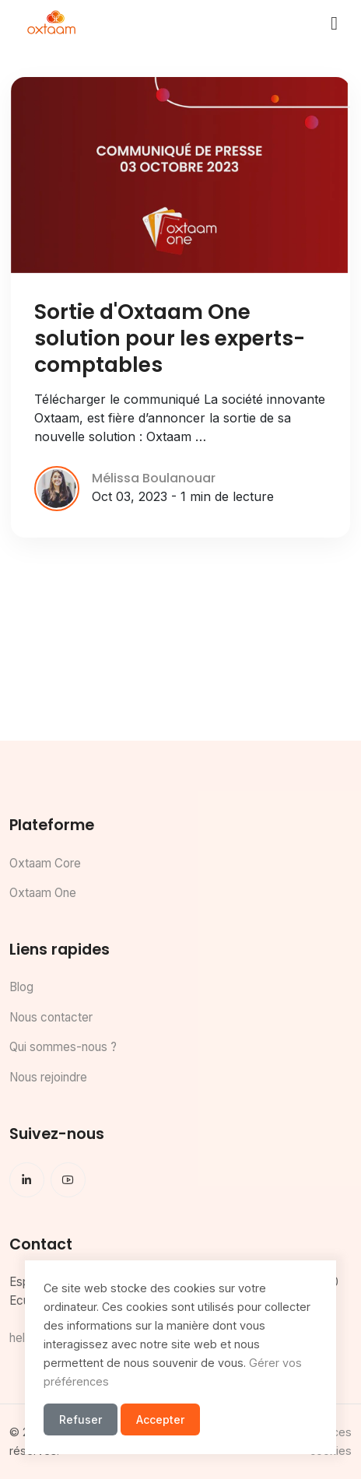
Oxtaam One (42, 892)
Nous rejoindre (48, 1077)
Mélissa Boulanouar (154, 478)
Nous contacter (51, 1017)
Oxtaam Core (45, 863)
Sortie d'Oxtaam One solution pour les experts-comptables (169, 338)
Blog (21, 987)
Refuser (80, 1419)
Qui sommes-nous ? (63, 1046)
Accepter (160, 1419)
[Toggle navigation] (334, 23)
